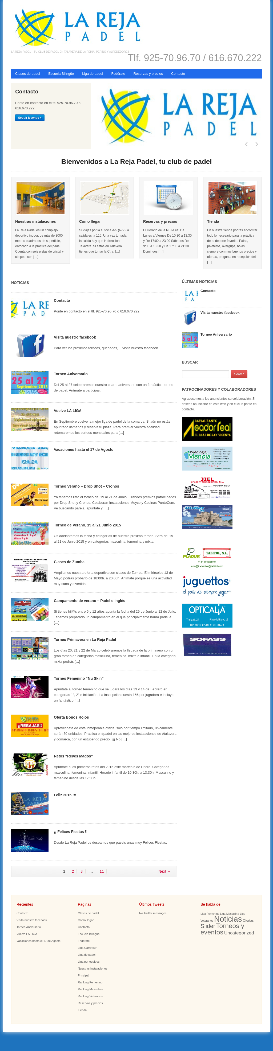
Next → (164, 871)
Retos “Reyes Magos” (73, 756)
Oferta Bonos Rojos (71, 717)
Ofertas (248, 920)
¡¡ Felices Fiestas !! (70, 832)
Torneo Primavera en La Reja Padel (85, 639)
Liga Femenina (209, 913)
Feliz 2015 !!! (65, 795)
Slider (207, 926)
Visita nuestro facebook (75, 337)
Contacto (178, 74)
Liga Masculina (229, 913)
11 (102, 871)
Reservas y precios (148, 74)
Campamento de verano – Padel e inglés (89, 601)
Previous (245, 144)
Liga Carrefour (87, 947)
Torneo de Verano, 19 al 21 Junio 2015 (87, 525)
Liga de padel (92, 74)
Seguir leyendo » (30, 117)
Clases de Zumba (69, 562)
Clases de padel (27, 74)
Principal (83, 975)
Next (256, 144)
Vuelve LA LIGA (68, 411)
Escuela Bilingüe (61, 74)
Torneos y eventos (222, 929)
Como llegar (90, 221)
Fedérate (118, 74)
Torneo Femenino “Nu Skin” (78, 678)
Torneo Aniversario (71, 374)
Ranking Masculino (90, 989)
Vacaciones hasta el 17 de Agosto (84, 449)
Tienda (213, 221)
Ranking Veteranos (90, 996)
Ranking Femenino (90, 982)
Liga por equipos (88, 961)
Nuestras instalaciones (35, 221)
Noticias (228, 918)
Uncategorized (239, 932)
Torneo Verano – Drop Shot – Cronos (86, 486)
